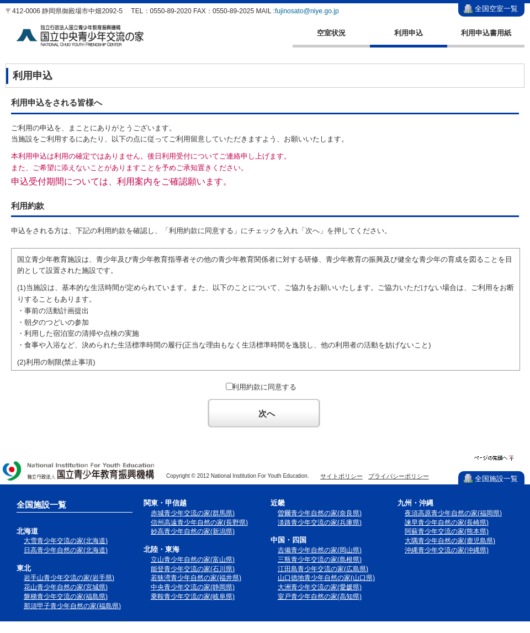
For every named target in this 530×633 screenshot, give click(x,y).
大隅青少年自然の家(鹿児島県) (450, 541)
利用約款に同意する (264, 387)
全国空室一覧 (496, 8)
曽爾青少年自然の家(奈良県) (320, 513)
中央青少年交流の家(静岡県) (193, 587)
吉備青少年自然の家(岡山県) (320, 550)
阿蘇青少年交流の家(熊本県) (447, 531)
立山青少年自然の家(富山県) (193, 559)
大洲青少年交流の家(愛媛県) (320, 587)
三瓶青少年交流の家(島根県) (320, 559)
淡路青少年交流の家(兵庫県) (320, 522)
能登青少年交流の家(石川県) (193, 569)
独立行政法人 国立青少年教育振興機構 (79, 472)
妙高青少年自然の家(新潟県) (193, 531)
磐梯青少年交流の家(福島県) (66, 596)
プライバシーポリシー (398, 476)
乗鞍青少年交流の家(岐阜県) (193, 596)
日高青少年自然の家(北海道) (66, 550)
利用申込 (408, 33)
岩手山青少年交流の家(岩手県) (69, 578)
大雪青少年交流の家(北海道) (66, 541)
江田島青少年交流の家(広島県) (323, 569)
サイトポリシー (341, 476)
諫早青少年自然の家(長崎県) (447, 522)
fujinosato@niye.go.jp (307, 11)
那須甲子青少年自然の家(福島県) (72, 606)
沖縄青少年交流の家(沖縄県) (447, 550)
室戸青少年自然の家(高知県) (320, 596)
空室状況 (331, 33)
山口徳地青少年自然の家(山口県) (326, 578)
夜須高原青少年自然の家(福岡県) (453, 513)
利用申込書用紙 (486, 33)
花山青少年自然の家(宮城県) (66, 587)
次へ (266, 413)
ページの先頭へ (493, 458)
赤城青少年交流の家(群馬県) (193, 513)
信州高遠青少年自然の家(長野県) (199, 522)
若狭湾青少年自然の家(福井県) (196, 578)
